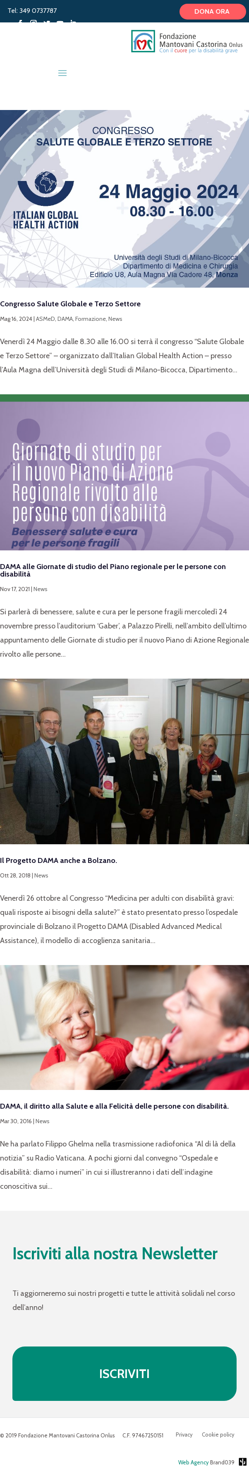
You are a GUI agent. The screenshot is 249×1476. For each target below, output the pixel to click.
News (115, 319)
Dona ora (212, 11)
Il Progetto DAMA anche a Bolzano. (58, 860)
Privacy (184, 1435)
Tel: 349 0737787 (32, 11)
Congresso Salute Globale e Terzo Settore (70, 303)
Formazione (90, 319)
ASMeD (45, 319)
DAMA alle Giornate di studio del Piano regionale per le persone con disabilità (113, 570)
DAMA (65, 319)
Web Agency (193, 1462)
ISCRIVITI (124, 1373)
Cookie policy (218, 1435)
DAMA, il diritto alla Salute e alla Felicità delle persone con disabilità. (114, 1106)
